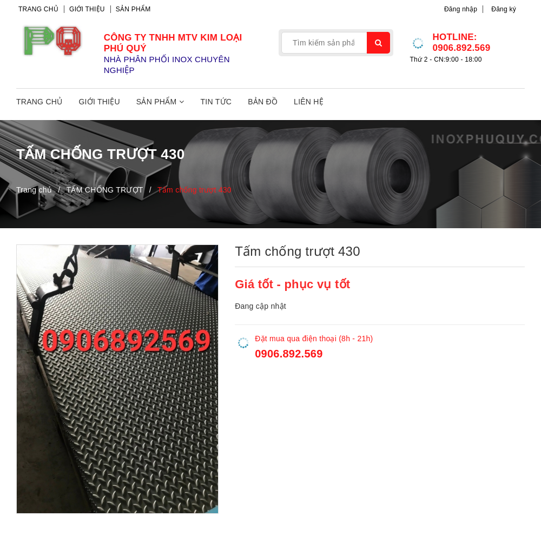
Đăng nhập (460, 9)
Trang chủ (38, 9)
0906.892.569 (461, 48)
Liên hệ (309, 101)
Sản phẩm (133, 9)
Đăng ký (503, 9)
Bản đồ (263, 101)
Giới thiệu (87, 9)
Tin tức (216, 101)
